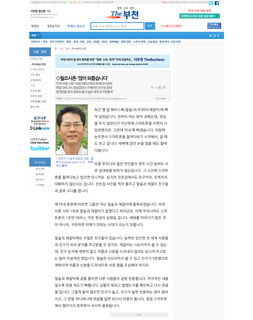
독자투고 (39, 180)
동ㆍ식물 (68, 2)
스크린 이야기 (37, 69)
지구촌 (192, 2)
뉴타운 (184, 2)
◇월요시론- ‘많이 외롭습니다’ (82, 78)
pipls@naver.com (119, 99)
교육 (88, 41)
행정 (68, 41)
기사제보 (86, 2)
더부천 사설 (36, 59)
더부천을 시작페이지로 (103, 2)
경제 (75, 41)
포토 (45, 41)
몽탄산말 (34, 107)
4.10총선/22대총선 (171, 26)
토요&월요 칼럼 (39, 64)
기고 (32, 85)
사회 (81, 41)
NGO (104, 41)
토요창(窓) (35, 91)
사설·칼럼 (152, 41)
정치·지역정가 (57, 41)
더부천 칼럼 (36, 96)
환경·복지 (164, 41)
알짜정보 (39, 174)
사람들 (96, 41)
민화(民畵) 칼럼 (38, 101)
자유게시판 (202, 2)
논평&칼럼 (35, 80)
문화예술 (114, 41)
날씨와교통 (174, 2)
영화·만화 (126, 41)
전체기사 (35, 41)
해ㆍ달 (77, 2)
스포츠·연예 (139, 41)
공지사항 (39, 169)
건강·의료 (175, 41)
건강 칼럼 (35, 75)
